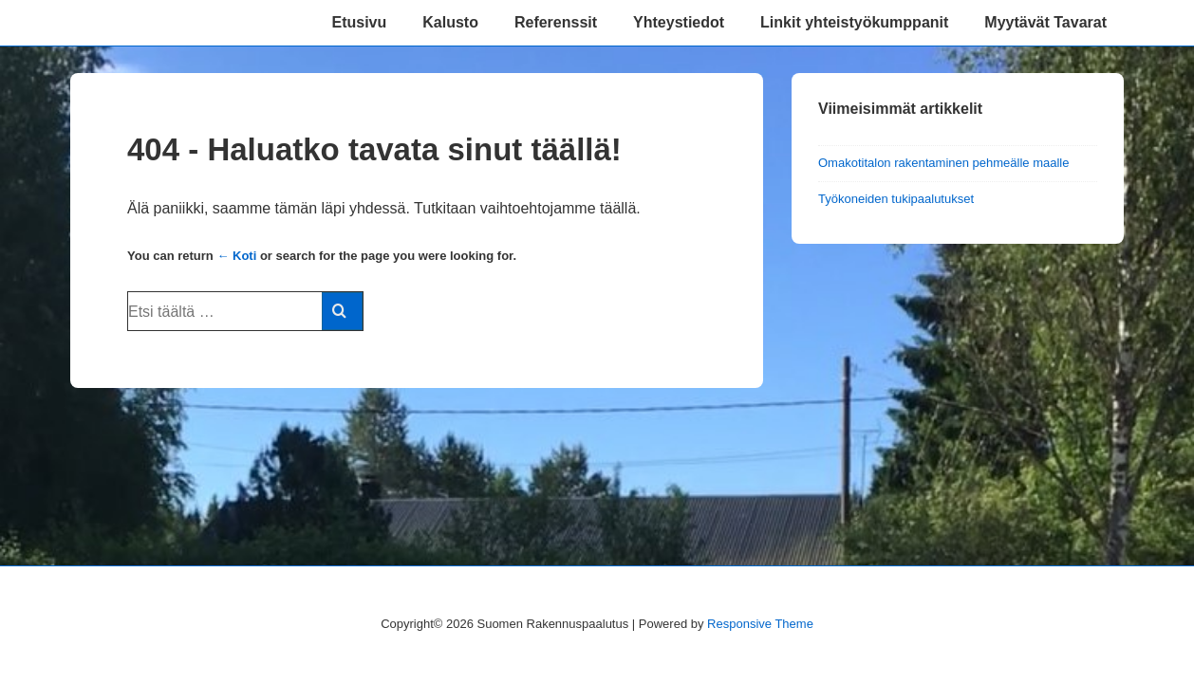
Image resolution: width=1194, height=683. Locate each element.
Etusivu (358, 22)
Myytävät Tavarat (1045, 22)
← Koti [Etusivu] (236, 256)
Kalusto (450, 22)
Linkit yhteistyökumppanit (854, 22)
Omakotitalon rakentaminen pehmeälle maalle (943, 163)
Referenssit (555, 22)
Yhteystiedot (678, 22)
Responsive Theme (760, 624)
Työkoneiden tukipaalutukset (896, 199)
